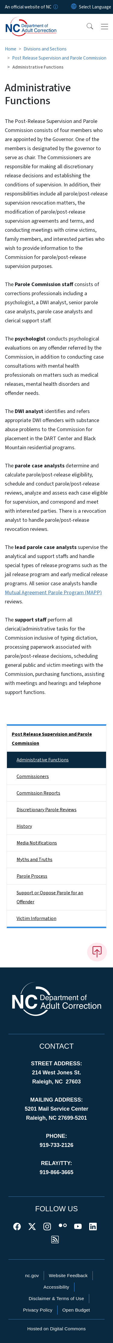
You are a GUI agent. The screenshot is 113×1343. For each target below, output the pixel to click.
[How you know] (55, 6)
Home (10, 49)
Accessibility (56, 1287)
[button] (86, 26)
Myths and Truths (34, 859)
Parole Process (32, 876)
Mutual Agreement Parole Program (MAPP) (53, 592)
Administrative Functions (43, 760)
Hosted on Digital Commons (56, 1328)
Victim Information (36, 918)
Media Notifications (37, 843)
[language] (95, 6)
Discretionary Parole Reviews (47, 809)
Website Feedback (68, 1275)
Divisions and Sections (45, 49)
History (24, 826)
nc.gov (32, 1275)
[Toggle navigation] (104, 26)
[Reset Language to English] (74, 6)
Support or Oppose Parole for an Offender (50, 897)
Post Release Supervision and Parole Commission (59, 58)
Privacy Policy (37, 1309)
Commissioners (33, 776)
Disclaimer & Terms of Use (56, 1298)
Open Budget (76, 1309)
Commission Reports (38, 793)
